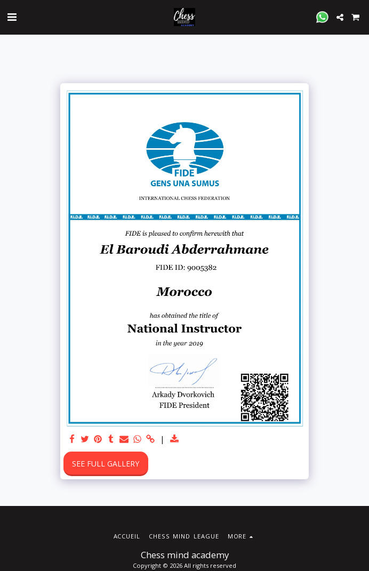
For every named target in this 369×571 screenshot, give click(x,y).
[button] (12, 17)
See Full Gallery (105, 464)
